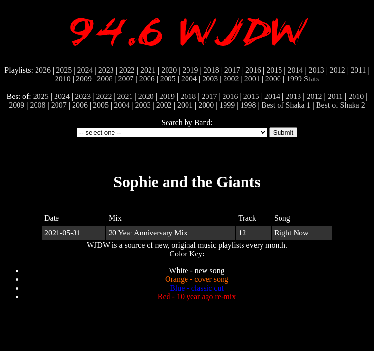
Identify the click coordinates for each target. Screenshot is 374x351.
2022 (127, 70)
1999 (294, 79)
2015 (274, 70)
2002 (231, 79)
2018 (211, 70)
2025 (64, 70)
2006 (147, 79)
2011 (358, 70)
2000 (273, 79)
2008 (104, 79)
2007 (125, 79)
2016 (253, 70)
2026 (43, 70)
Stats (311, 79)
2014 (295, 70)
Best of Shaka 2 (340, 105)
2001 (252, 79)
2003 (210, 79)
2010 (63, 79)
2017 (232, 70)
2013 (316, 70)
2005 (168, 79)
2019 (190, 70)
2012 (337, 70)
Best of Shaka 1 (286, 105)
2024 (85, 70)
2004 (189, 79)
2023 (106, 70)
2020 (169, 70)
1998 (248, 105)
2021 (148, 70)
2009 (84, 79)
